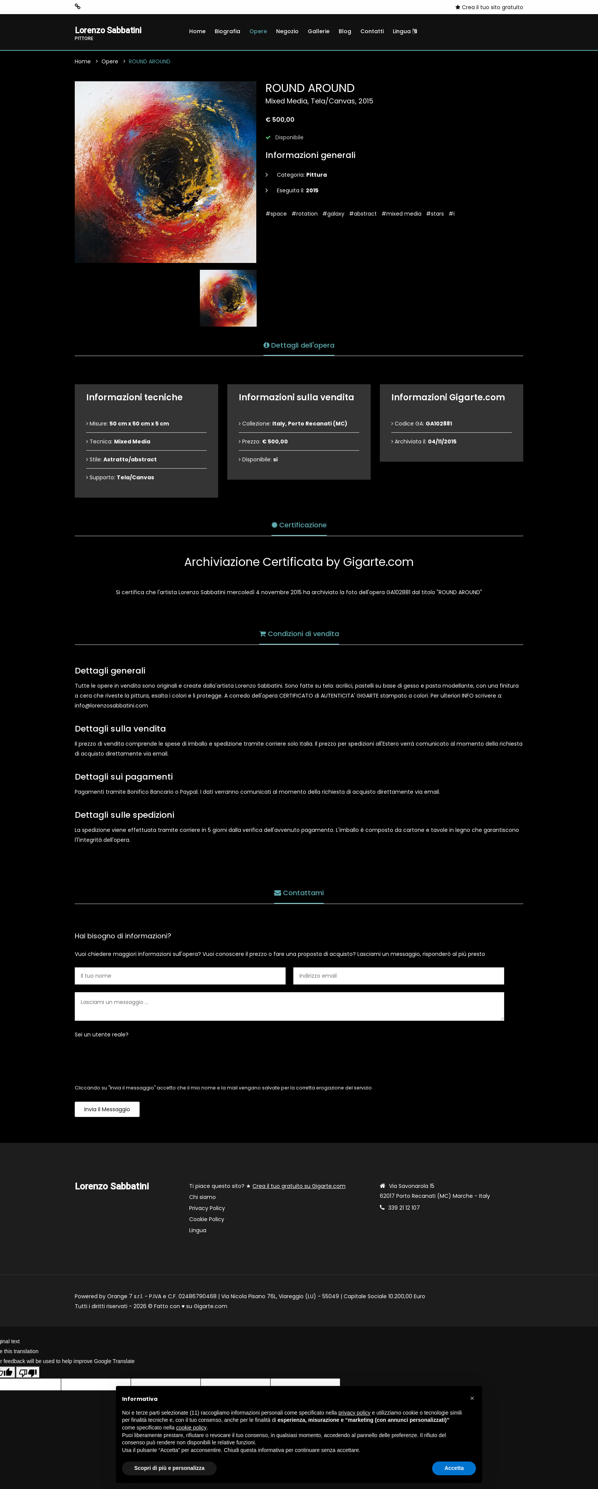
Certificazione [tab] (299, 524)
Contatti (372, 31)
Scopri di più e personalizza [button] (169, 1468)
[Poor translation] (28, 1373)
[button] (472, 1398)
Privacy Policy (207, 1209)
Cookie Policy (206, 1220)
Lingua (405, 31)
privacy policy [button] (354, 1413)
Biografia (227, 31)
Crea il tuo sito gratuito (489, 7)
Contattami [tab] (299, 892)
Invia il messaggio (107, 1110)
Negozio (287, 31)
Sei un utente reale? (102, 1035)
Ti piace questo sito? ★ (267, 1187)
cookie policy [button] (191, 1428)
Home (197, 31)
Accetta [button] (454, 1468)
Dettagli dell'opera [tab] (299, 344)
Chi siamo (202, 1198)
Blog (345, 31)
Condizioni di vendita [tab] (299, 633)
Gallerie (319, 31)
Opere (258, 31)
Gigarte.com (210, 1307)
